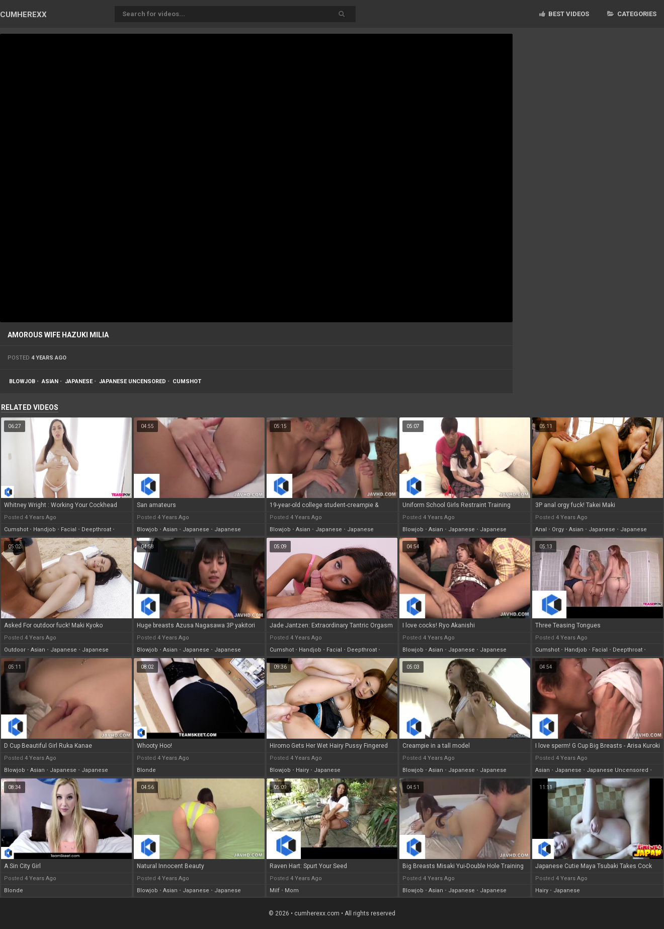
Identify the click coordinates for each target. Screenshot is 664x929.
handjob (44, 529)
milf (275, 890)
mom (292, 890)
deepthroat (96, 529)
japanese (79, 381)
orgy (558, 529)
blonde (146, 770)
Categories (631, 14)
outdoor (15, 650)
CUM (23, 14)
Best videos (564, 14)
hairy (302, 770)
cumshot (187, 381)
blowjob (22, 381)
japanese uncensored (132, 381)
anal (541, 529)
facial (68, 529)
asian (50, 381)
